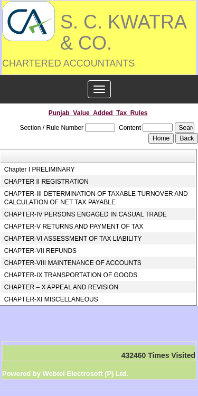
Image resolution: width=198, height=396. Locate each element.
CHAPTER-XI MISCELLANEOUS (51, 299)
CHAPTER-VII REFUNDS (40, 250)
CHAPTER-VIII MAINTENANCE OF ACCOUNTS (73, 263)
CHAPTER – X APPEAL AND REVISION (61, 287)
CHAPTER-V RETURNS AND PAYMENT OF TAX (74, 226)
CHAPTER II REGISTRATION (46, 181)
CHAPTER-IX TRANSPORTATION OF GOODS (70, 275)
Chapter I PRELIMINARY (39, 169)
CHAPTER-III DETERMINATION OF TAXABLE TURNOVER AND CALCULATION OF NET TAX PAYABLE (96, 198)
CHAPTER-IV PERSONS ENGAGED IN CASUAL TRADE (85, 214)
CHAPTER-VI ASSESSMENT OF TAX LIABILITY (73, 238)
